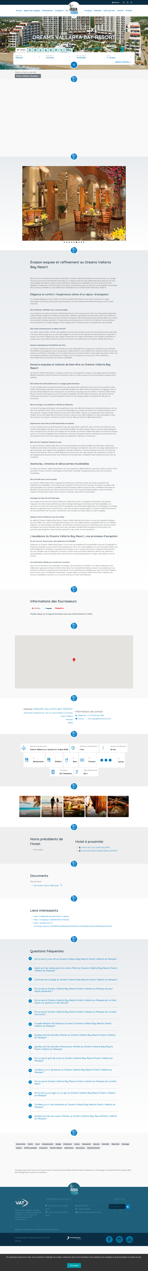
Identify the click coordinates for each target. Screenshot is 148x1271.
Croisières (59, 11)
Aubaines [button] (97, 11)
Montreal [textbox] (19, 58)
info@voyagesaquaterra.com (88, 1237)
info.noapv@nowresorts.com (99, 744)
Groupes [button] (88, 11)
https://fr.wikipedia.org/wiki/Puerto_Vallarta (51, 941)
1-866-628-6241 (82, 1234)
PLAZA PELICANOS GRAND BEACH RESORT (99, 876)
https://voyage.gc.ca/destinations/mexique (51, 945)
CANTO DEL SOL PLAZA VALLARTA (95, 872)
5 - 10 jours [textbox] (111, 58)
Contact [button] (120, 11)
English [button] (115, 2)
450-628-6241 (82, 1231)
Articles (129, 10)
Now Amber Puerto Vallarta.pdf (48, 911)
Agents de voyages (32, 11)
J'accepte (74, 1265)
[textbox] (50, 57)
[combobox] (28, 57)
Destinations (47, 11)
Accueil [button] (19, 11)
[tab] (21, 50)
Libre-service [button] (109, 11)
